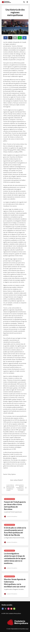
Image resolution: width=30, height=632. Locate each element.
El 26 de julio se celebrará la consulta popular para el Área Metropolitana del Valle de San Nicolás (15, 531)
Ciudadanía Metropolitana (11, 516)
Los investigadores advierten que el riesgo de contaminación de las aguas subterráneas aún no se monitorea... (15, 558)
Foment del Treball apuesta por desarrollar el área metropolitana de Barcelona (15, 505)
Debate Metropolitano (9, 499)
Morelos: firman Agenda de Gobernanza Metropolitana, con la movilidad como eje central (15, 583)
